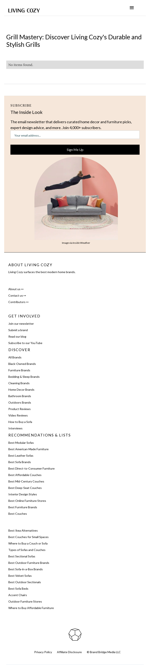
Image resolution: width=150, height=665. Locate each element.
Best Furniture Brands (22, 507)
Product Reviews (19, 409)
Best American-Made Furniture (28, 449)
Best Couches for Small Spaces (28, 537)
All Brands (14, 357)
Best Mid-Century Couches (26, 481)
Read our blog (17, 336)
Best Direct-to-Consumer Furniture (31, 468)
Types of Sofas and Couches (26, 550)
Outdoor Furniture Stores (25, 601)
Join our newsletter (21, 323)
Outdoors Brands (19, 402)
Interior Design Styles (22, 494)
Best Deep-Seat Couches (25, 488)
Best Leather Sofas (20, 455)
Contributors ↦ (18, 302)
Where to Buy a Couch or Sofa (28, 543)
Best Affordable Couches (25, 475)
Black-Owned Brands (22, 363)
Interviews (15, 428)
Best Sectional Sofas (21, 556)
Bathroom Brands (19, 396)
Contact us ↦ (17, 295)
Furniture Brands (19, 370)
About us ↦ (16, 289)
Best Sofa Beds (18, 588)
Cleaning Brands (19, 383)
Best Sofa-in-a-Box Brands (25, 569)
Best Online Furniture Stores (27, 500)
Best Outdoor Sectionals (24, 582)
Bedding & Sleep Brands (24, 376)
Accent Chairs (17, 595)
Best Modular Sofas (21, 442)
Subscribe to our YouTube (25, 343)
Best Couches (17, 513)
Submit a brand (18, 330)
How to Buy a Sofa (20, 422)
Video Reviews (18, 415)
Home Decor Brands (21, 389)
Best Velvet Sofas (20, 575)
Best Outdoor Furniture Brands (28, 562)
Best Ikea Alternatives (23, 530)
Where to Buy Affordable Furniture (31, 608)
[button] (131, 8)
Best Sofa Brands (19, 462)
